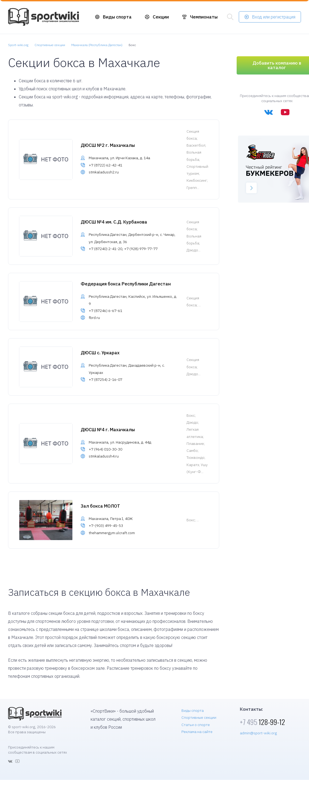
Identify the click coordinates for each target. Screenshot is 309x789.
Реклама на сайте (197, 731)
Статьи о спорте (195, 724)
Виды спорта (117, 17)
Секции (161, 17)
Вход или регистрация (273, 17)
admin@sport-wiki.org (258, 733)
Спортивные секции (198, 717)
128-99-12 (262, 722)
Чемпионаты (204, 17)
